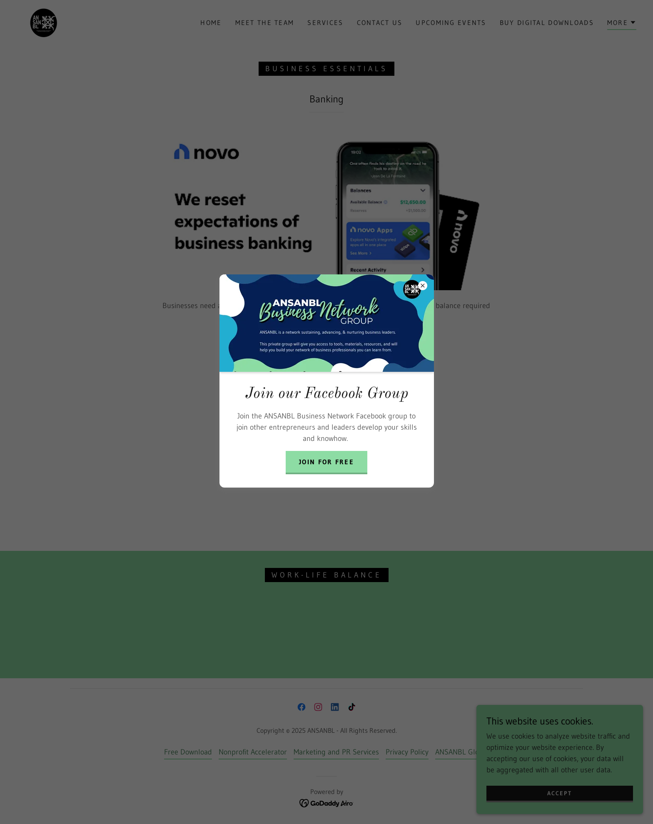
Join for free (326, 462)
